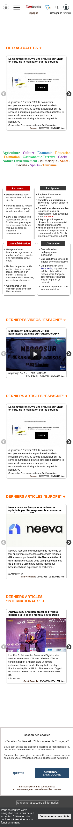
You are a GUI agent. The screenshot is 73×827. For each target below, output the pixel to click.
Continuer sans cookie (52, 773)
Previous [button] (4, 93)
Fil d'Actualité (28, 577)
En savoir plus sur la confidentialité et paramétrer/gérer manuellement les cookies (37, 788)
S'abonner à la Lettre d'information (38, 802)
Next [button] (69, 93)
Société (21, 165)
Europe (33, 128)
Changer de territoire (60, 13)
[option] (36, 93)
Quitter (18, 773)
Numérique (48, 161)
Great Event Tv (31, 681)
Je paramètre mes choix (54, 816)
